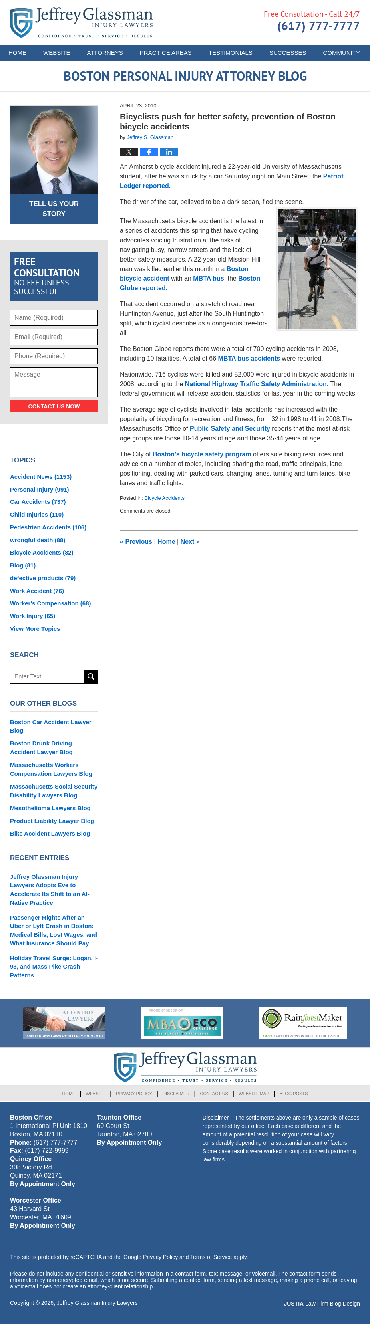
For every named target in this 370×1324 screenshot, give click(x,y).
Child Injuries (37, 514)
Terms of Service (211, 1257)
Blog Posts (294, 1093)
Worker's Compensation (50, 603)
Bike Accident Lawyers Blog (50, 833)
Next (190, 541)
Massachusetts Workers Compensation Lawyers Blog (51, 769)
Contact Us (214, 1093)
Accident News (41, 476)
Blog (23, 565)
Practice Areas (166, 52)
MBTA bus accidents (249, 358)
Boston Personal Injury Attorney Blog (81, 22)
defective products (43, 578)
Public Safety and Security (230, 428)
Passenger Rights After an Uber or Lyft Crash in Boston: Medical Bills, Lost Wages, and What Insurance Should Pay (53, 930)
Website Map (254, 1093)
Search (91, 677)
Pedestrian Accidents (48, 527)
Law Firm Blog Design (322, 1303)
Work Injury (32, 615)
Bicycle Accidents (165, 498)
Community (341, 52)
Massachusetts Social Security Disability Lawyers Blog (53, 791)
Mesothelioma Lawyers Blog (50, 808)
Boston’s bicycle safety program (203, 454)
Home (17, 52)
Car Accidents (38, 501)
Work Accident (37, 590)
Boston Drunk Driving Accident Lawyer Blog (41, 747)
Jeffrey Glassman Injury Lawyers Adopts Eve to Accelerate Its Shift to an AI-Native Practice (50, 889)
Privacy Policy (134, 1093)
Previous (136, 541)
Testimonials (231, 52)
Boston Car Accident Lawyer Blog (51, 726)
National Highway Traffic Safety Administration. (256, 384)
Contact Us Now (54, 406)
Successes (287, 52)
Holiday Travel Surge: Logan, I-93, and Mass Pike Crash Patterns (54, 967)
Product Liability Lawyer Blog (52, 820)
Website (56, 52)
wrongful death (37, 540)
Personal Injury (39, 489)
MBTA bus (208, 278)
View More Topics (35, 628)
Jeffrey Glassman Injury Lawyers (97, 1303)
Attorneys (105, 52)
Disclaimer (176, 1093)
